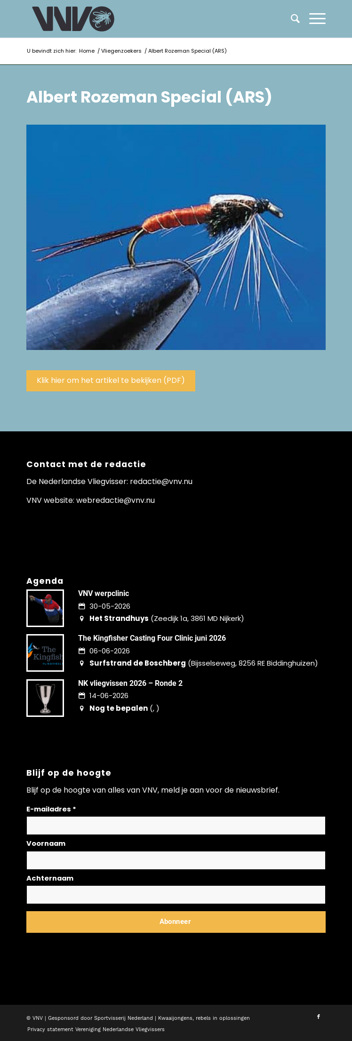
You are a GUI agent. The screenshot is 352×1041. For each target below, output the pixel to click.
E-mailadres (51, 809)
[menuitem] (313, 19)
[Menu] (313, 19)
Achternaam (49, 878)
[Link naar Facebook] (319, 1017)
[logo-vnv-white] (146, 19)
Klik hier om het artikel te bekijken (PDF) (111, 380)
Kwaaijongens (175, 1018)
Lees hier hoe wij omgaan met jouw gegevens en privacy (96, 944)
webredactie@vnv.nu (115, 500)
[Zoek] (290, 19)
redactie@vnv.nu (161, 481)
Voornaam (45, 843)
